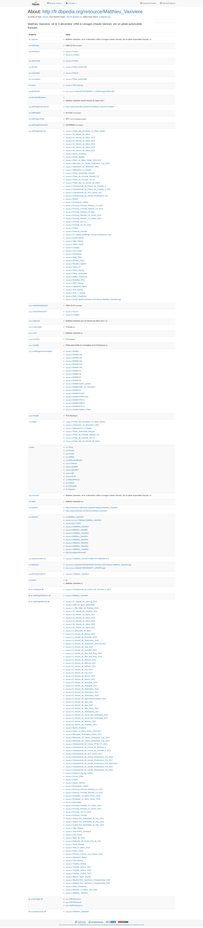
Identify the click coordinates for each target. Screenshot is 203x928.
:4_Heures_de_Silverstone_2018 (82, 640)
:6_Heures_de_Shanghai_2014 (81, 682)
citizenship (34, 61)
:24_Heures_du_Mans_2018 (80, 141)
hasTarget (36, 899)
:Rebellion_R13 (75, 280)
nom (33, 333)
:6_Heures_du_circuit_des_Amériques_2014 (87, 715)
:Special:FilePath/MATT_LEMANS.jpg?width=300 (90, 91)
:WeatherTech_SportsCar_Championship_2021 (88, 883)
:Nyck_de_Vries (75, 838)
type (31, 447)
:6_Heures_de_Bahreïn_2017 (81, 663)
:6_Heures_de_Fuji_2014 (79, 670)
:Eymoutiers (74, 802)
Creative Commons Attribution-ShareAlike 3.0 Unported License (123, 925)
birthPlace (34, 51)
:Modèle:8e (73, 380)
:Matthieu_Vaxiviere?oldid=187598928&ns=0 (87, 559)
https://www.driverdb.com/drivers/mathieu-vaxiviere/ (86, 511)
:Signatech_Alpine (76, 286)
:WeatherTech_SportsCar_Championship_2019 (88, 880)
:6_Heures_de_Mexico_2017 (80, 676)
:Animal (70, 483)
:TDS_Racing (74, 85)
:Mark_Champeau (76, 296)
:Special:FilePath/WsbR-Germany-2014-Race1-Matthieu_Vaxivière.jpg (98, 565)
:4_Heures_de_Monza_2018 (80, 634)
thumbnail (34, 91)
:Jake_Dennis (74, 241)
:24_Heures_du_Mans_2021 (80, 150)
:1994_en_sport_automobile (80, 605)
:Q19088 (72, 467)
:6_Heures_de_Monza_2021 (80, 679)
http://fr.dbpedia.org (74, 17)
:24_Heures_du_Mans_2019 (80, 144)
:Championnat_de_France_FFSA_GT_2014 (86, 744)
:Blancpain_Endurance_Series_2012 (84, 734)
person (45, 17)
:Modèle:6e (73, 377)
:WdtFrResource (74, 905)
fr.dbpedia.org (104, 17)
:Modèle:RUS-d (75, 406)
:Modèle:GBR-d (75, 403)
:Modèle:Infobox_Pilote (78, 410)
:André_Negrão (75, 157)
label (32, 501)
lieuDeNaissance (38, 311)
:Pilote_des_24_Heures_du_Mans (83, 183)
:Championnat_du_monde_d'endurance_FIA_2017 (89, 760)
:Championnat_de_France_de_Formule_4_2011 (88, 189)
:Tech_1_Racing (75, 293)
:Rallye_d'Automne (76, 277)
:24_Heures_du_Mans (78, 134)
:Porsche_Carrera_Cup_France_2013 (84, 854)
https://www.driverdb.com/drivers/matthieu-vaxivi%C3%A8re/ (90, 107)
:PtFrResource (73, 899)
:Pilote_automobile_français (80, 173)
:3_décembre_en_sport (78, 631)
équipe (34, 416)
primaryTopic (37, 912)
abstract (33, 39)
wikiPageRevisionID (38, 125)
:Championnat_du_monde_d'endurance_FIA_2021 (89, 767)
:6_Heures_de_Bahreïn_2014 (81, 660)
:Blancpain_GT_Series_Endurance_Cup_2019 (87, 741)
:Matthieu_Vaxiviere (77, 574)
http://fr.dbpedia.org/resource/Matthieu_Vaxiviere (92, 11)
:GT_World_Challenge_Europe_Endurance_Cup (88, 235)
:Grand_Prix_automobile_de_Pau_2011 (85, 818)
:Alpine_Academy (76, 154)
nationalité (35, 327)
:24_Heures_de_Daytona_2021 (81, 611)
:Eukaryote (71, 486)
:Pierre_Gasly (74, 851)
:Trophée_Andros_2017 (78, 867)
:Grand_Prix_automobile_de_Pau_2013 (85, 822)
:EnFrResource (73, 902)
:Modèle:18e (74, 361)
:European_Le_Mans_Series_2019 (83, 799)
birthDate (34, 45)
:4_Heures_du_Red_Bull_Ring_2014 (84, 653)
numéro (34, 339)
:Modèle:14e (74, 358)
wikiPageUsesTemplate (40, 351)
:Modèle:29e (74, 367)
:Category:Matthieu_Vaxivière (83, 520)
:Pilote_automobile (76, 67)
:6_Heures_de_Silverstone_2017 (82, 692)
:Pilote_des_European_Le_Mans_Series (85, 131)
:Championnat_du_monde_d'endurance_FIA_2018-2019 (91, 763)
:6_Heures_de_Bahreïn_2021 (81, 666)
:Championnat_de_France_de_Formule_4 (86, 186)
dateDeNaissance (38, 305)
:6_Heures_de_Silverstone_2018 (82, 695)
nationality (34, 73)
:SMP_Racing (74, 283)
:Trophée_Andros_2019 (78, 873)
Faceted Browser (148, 3)
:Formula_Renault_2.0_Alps (80, 212)
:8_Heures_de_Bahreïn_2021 (81, 721)
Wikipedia (83, 925)
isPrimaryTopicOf (37, 574)
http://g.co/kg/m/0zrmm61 (76, 552)
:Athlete (70, 457)
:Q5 (70, 473)
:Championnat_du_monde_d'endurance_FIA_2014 (89, 757)
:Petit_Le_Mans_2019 (78, 848)
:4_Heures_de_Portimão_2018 (81, 637)
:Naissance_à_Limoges (78, 170)
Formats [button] (71, 3)
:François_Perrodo (76, 231)
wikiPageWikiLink (37, 131)
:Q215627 (72, 470)
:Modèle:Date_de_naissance (80, 387)
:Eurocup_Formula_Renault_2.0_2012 (84, 205)
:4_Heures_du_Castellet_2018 (81, 650)
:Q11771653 (73, 523)
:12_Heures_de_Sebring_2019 (81, 602)
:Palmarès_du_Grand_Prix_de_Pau (83, 841)
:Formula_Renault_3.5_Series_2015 (83, 218)
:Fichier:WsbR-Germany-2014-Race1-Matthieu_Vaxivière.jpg (93, 299)
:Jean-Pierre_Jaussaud (78, 831)
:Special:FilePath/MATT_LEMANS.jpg (85, 568)
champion (36, 589)
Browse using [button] (54, 3)
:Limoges (72, 55)
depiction (34, 565)
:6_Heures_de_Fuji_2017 (79, 673)
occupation (34, 79)
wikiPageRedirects (39, 595)
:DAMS (72, 199)
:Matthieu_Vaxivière (75, 517)
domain (33, 67)
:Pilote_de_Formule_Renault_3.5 (82, 176)
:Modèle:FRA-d (75, 400)
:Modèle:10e (74, 354)
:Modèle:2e (73, 371)
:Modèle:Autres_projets (78, 384)
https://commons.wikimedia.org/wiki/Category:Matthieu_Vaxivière (92, 508)
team (32, 85)
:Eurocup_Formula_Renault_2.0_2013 (84, 209)
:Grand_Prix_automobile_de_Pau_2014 (85, 825)
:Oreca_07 (73, 267)
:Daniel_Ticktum (75, 783)
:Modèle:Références (77, 397)
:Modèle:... (73, 351)
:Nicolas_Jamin (75, 260)
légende (34, 321)
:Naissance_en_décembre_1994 (82, 167)
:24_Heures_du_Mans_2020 (80, 147)
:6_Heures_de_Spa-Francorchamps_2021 (86, 699)
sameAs (33, 517)
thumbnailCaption (37, 97)
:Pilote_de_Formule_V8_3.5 (80, 180)
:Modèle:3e (73, 374)
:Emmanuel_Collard (77, 202)
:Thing (69, 447)
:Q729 (71, 476)
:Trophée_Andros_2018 (78, 870)
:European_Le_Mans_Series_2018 (83, 796)
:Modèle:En (73, 390)
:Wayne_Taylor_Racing (78, 877)
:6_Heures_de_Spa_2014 (79, 702)
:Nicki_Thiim (74, 257)
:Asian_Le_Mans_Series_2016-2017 (84, 160)
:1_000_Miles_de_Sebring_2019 (82, 608)
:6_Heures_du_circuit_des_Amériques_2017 (87, 718)
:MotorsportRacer (74, 460)
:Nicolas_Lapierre (76, 264)
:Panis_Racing (75, 270)
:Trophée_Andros (76, 864)
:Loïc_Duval (74, 251)
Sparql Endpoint (167, 3)
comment (34, 495)
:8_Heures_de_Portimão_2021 (81, 725)
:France (72, 51)
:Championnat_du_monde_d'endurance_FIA (87, 196)
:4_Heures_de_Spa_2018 (79, 647)
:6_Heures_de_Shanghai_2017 (81, 686)
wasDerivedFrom (37, 559)
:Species (70, 489)
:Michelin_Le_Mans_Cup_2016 (81, 890)
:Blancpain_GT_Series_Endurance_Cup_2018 (87, 163)
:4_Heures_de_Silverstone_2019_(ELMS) (86, 644)
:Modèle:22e (74, 364)
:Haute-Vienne (75, 238)
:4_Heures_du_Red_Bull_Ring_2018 (84, 657)
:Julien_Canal (74, 244)
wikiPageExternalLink (39, 107)
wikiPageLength (36, 119)
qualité (34, 345)
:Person (70, 450)
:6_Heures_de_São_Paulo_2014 (82, 708)
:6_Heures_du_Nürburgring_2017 (82, 712)
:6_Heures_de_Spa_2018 (79, 705)
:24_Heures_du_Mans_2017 (80, 137)
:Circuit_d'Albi (74, 776)
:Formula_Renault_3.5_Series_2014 (83, 215)
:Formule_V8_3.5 (76, 222)
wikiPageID (35, 113)
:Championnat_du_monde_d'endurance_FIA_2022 (89, 770)
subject (33, 422)
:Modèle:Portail (75, 393)
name (32, 580)
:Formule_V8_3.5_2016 (78, 225)
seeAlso (33, 508)
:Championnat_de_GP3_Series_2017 (84, 193)
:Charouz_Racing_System (79, 773)
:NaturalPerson (73, 480)
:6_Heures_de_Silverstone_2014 (82, 689)
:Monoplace (74, 254)
